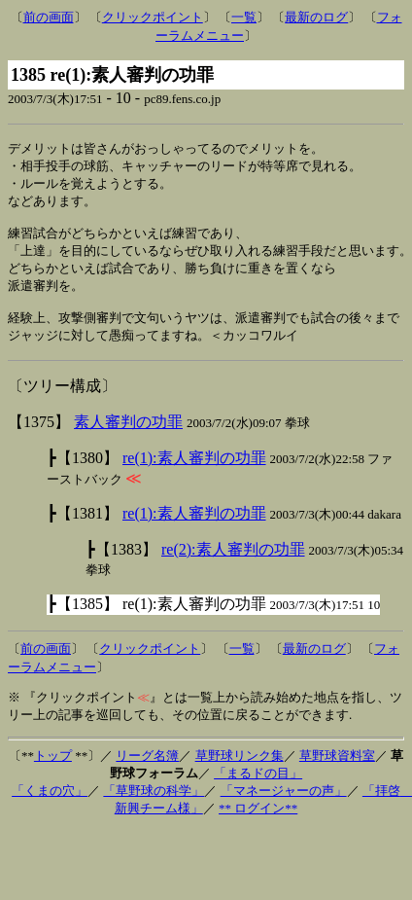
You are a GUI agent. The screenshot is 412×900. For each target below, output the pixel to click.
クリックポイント (152, 17)
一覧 (244, 17)
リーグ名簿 (147, 771)
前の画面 (48, 17)
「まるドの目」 (258, 788)
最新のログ (316, 17)
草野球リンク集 (239, 771)
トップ (53, 771)
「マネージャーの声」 (284, 806)
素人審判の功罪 (128, 437)
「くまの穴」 (49, 806)
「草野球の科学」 (153, 806)
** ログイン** (258, 823)
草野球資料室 (337, 771)
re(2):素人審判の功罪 (233, 565)
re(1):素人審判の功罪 (194, 473)
